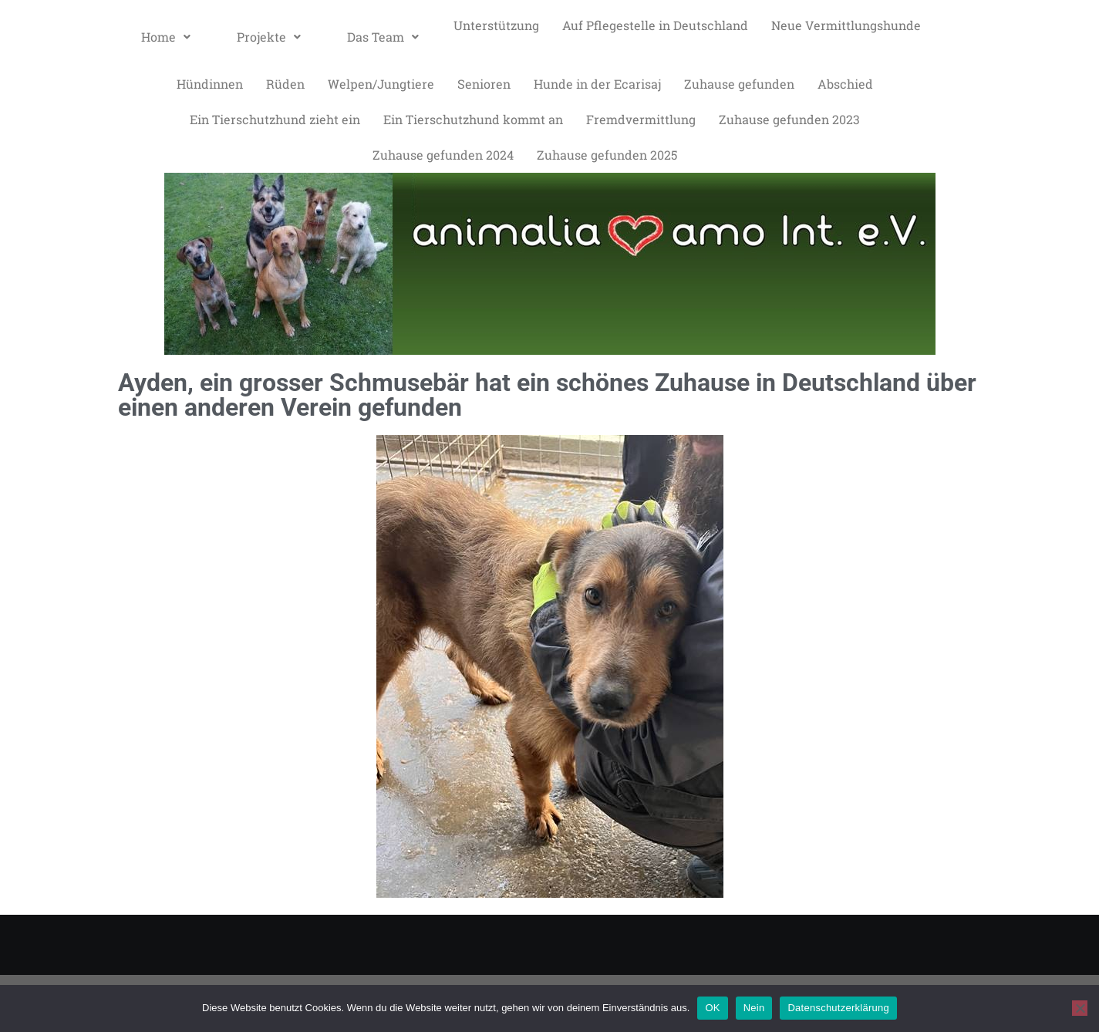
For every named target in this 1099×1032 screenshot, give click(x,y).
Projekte (269, 37)
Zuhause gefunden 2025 (607, 155)
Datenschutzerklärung (837, 1007)
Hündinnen (210, 84)
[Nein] (1079, 1008)
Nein (754, 1007)
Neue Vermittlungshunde (846, 25)
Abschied (845, 84)
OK (712, 1007)
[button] (166, 37)
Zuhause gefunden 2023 (789, 119)
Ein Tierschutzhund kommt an (473, 119)
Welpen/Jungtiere (381, 84)
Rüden (285, 84)
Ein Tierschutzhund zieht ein (275, 119)
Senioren (484, 84)
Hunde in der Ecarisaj (597, 84)
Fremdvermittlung (641, 119)
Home (165, 37)
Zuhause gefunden (739, 84)
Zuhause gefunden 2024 (443, 155)
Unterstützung (496, 25)
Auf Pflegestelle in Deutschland (655, 25)
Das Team (383, 37)
